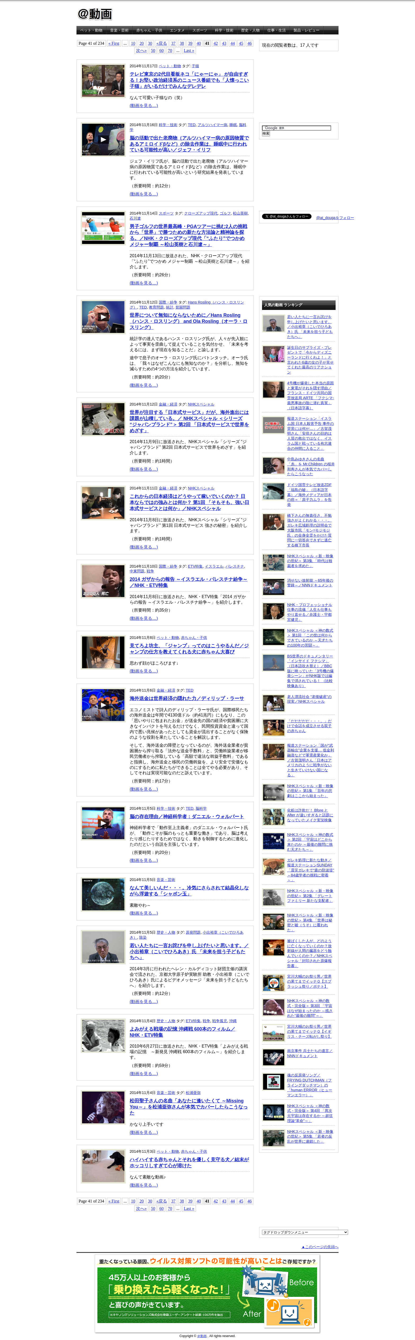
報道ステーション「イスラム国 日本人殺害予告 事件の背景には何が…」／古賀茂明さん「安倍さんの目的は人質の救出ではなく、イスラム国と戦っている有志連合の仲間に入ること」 (298, 433)
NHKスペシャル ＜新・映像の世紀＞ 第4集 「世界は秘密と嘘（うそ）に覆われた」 (297, 922)
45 (241, 43)
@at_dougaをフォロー (335, 218)
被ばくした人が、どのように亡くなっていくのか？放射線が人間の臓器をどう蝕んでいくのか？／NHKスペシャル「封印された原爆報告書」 (297, 953)
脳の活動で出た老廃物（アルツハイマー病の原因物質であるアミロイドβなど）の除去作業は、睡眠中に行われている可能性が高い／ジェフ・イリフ (189, 144)
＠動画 (202, 1336)
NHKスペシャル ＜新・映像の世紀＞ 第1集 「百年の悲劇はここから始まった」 (297, 792)
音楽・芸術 (119, 30)
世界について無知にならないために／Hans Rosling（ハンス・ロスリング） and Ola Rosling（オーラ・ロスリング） (188, 321)
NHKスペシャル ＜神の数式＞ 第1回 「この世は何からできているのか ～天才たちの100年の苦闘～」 (297, 637)
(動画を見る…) (144, 105)
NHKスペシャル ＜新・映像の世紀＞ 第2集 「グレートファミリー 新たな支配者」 (297, 897)
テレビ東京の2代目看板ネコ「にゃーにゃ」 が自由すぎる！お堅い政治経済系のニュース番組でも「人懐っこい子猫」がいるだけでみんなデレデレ (189, 80)
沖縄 (233, 1021)
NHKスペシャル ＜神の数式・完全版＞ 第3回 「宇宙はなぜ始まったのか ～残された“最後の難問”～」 (297, 1008)
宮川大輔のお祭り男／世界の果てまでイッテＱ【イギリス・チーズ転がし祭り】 (297, 1033)
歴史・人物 (250, 30)
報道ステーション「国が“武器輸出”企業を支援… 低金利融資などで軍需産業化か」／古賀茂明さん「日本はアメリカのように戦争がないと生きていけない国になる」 (298, 760)
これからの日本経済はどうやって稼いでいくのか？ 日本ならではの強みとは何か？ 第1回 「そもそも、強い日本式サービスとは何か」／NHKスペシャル (189, 502)
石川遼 (135, 218)
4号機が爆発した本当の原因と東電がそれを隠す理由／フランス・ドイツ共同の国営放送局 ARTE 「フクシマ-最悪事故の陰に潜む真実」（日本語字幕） (298, 395)
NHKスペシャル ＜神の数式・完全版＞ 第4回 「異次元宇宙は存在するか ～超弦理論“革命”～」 (297, 1113)
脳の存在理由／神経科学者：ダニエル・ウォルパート (187, 816)
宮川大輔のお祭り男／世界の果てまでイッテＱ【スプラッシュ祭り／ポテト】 (297, 983)
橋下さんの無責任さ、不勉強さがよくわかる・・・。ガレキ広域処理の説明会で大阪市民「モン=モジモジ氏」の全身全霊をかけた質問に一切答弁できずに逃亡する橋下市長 (297, 530)
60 (161, 50)
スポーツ (199, 30)
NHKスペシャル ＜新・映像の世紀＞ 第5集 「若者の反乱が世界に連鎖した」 (297, 1138)
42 (216, 43)
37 (173, 43)
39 (190, 43)
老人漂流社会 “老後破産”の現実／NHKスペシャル (297, 703)
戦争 (150, 571)
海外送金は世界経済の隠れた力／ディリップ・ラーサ (187, 698)
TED (192, 125)
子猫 (195, 66)
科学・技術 (224, 30)
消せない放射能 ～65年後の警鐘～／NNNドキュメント (297, 587)
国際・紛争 (168, 302)
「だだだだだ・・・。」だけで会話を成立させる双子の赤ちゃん (297, 728)
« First (114, 43)
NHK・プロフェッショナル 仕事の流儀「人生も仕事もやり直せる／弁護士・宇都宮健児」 (297, 612)
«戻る (161, 43)
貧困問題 (182, 307)
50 (153, 50)
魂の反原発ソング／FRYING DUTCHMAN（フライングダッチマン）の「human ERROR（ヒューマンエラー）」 (297, 1085)
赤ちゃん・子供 (149, 30)
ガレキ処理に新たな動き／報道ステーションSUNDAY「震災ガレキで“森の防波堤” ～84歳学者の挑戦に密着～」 (298, 870)
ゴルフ (225, 213)
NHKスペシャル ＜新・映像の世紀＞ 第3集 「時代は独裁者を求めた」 (297, 563)
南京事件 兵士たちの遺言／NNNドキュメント (297, 1057)
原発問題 (193, 932)
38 (182, 43)
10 (133, 43)
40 (199, 43)
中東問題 (137, 571)
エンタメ (177, 30)
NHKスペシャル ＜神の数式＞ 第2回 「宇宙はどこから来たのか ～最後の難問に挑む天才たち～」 (297, 842)
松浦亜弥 (193, 1092)
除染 (143, 937)
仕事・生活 (276, 30)
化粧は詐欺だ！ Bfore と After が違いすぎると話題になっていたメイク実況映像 (297, 817)
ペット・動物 (91, 30)
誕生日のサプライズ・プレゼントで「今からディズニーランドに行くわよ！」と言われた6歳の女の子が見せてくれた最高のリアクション (298, 360)
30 (150, 43)
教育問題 (156, 307)
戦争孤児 (219, 1021)
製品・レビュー (306, 30)
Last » (189, 50)
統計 (169, 307)
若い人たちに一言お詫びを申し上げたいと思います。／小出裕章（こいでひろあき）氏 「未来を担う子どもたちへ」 (189, 951)
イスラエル (214, 566)
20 (141, 43)
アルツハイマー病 (212, 125)
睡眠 (233, 125)
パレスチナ (234, 566)
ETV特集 (195, 566)
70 (170, 50)
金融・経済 (168, 404)
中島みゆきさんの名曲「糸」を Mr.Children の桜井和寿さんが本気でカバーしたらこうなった (298, 466)
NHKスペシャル (201, 404)
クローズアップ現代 (201, 213)
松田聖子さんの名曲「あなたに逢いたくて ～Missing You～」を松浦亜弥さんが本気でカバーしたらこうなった (189, 1107)
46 (249, 43)
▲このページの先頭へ (320, 1247)
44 (233, 43)
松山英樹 (240, 213)
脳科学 (201, 808)
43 (224, 43)
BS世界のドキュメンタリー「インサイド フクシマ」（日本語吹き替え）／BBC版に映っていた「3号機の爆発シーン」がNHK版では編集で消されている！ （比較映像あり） (298, 671)
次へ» (141, 50)
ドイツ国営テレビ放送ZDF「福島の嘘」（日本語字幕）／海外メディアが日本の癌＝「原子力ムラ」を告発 (297, 494)
